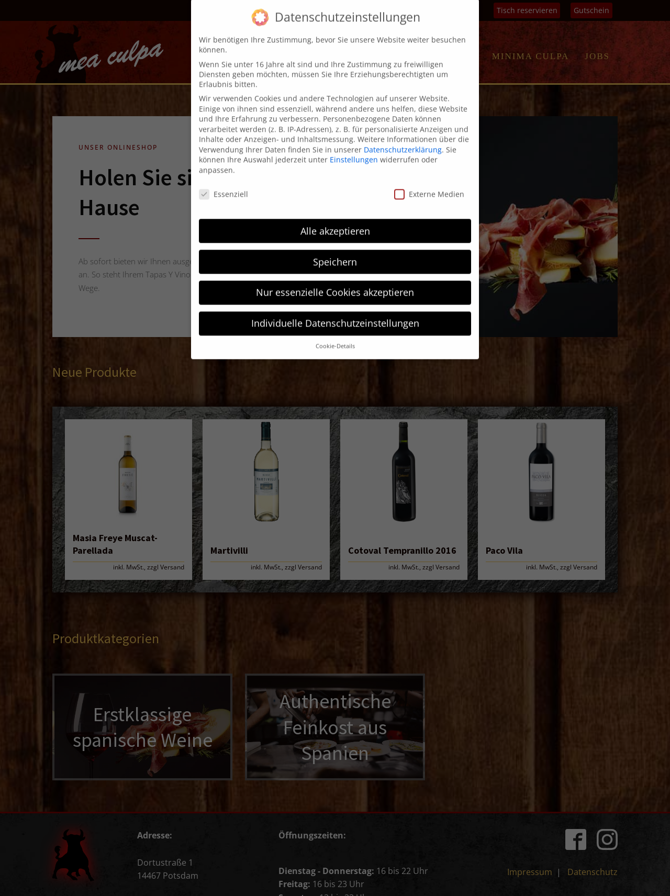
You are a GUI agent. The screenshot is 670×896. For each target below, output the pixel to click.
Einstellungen (354, 106)
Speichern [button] (335, 207)
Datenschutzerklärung (403, 95)
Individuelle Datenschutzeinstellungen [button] (335, 269)
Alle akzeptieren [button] (335, 177)
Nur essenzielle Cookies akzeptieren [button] (335, 238)
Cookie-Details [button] (335, 292)
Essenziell (223, 140)
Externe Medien (429, 140)
